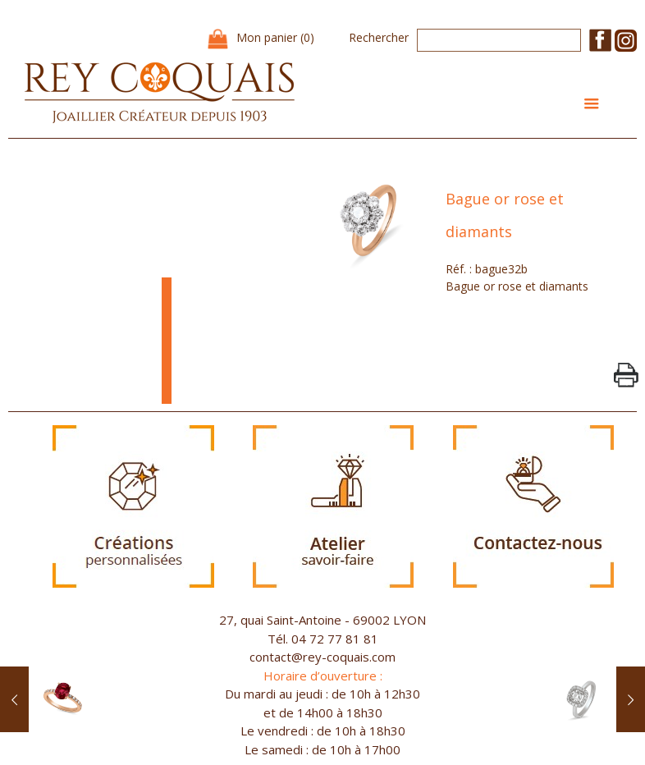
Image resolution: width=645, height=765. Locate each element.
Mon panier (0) (275, 37)
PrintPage (626, 375)
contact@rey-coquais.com (322, 656)
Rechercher (379, 37)
